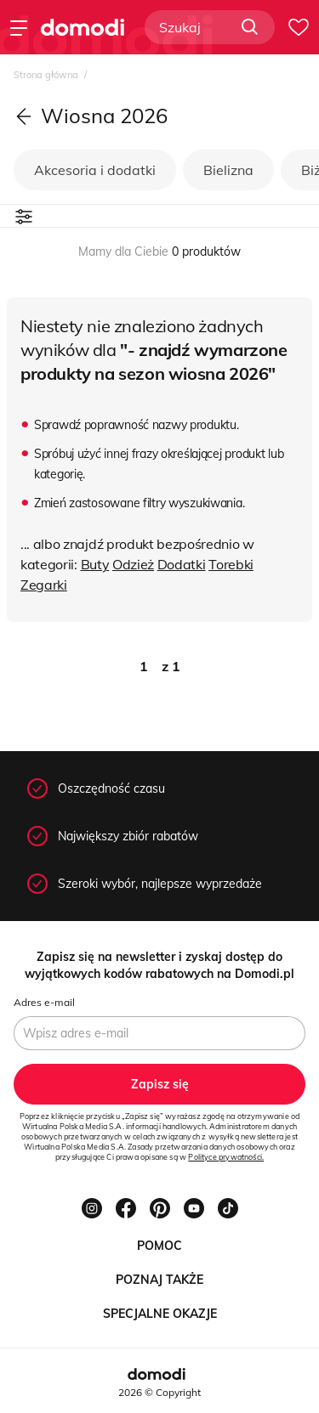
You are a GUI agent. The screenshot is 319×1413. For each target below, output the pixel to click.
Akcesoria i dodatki (95, 169)
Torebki (230, 564)
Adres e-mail (44, 1002)
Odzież (133, 564)
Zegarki (43, 584)
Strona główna (47, 75)
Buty (95, 564)
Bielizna (228, 169)
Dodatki (181, 564)
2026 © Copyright (159, 1392)
